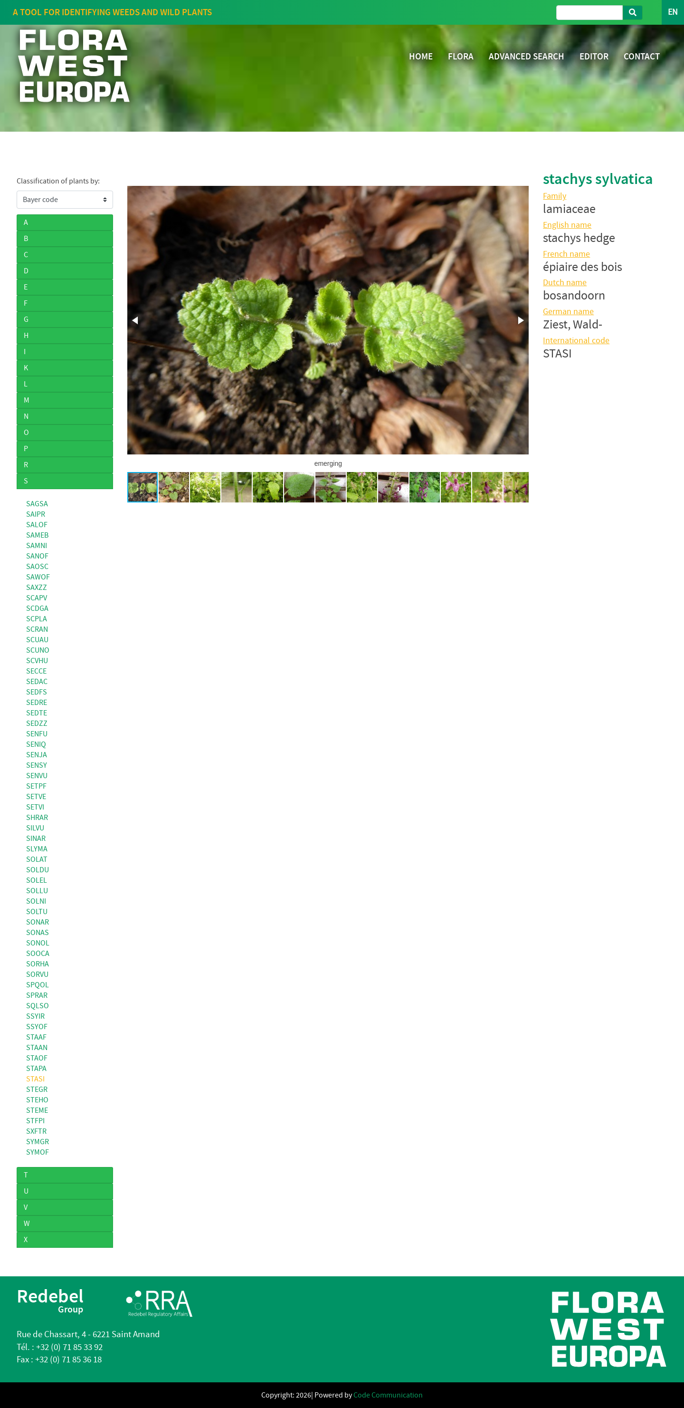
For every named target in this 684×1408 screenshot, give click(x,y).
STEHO (37, 1100)
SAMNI (36, 545)
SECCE (36, 671)
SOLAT (37, 859)
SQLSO (37, 1006)
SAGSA (37, 504)
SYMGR (37, 1142)
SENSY (36, 765)
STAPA (36, 1068)
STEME (37, 1110)
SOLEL (36, 880)
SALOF (37, 525)
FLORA (461, 56)
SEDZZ (37, 723)
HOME (421, 56)
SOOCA (37, 953)
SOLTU (37, 911)
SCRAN (37, 629)
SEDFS (36, 692)
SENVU (37, 776)
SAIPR (35, 514)
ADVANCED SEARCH (526, 56)
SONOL (37, 943)
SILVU (35, 828)
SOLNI (36, 901)
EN (673, 12)
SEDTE (36, 713)
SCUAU (37, 640)
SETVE (36, 796)
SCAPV (36, 598)
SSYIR (35, 1016)
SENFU (37, 734)
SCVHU (37, 660)
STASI (35, 1079)
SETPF (36, 786)
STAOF (37, 1058)
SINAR (36, 838)
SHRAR (37, 817)
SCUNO (37, 650)
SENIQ (36, 744)
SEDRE (36, 702)
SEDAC (37, 681)
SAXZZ (36, 587)
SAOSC (37, 566)
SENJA (36, 755)
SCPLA (36, 619)
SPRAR (37, 995)
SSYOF (37, 1027)
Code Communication (388, 1395)
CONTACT (642, 56)
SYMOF (37, 1152)
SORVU (37, 974)
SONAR (37, 922)
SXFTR (36, 1131)
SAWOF (38, 577)
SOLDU (37, 870)
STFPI (35, 1121)
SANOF (37, 556)
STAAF (36, 1037)
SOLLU (37, 891)
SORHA (37, 964)
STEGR (37, 1089)
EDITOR (594, 56)
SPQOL (37, 985)
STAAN (37, 1047)
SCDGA (37, 608)
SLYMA (37, 849)
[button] (135, 320)
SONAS (37, 932)
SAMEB (37, 535)
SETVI (35, 807)
